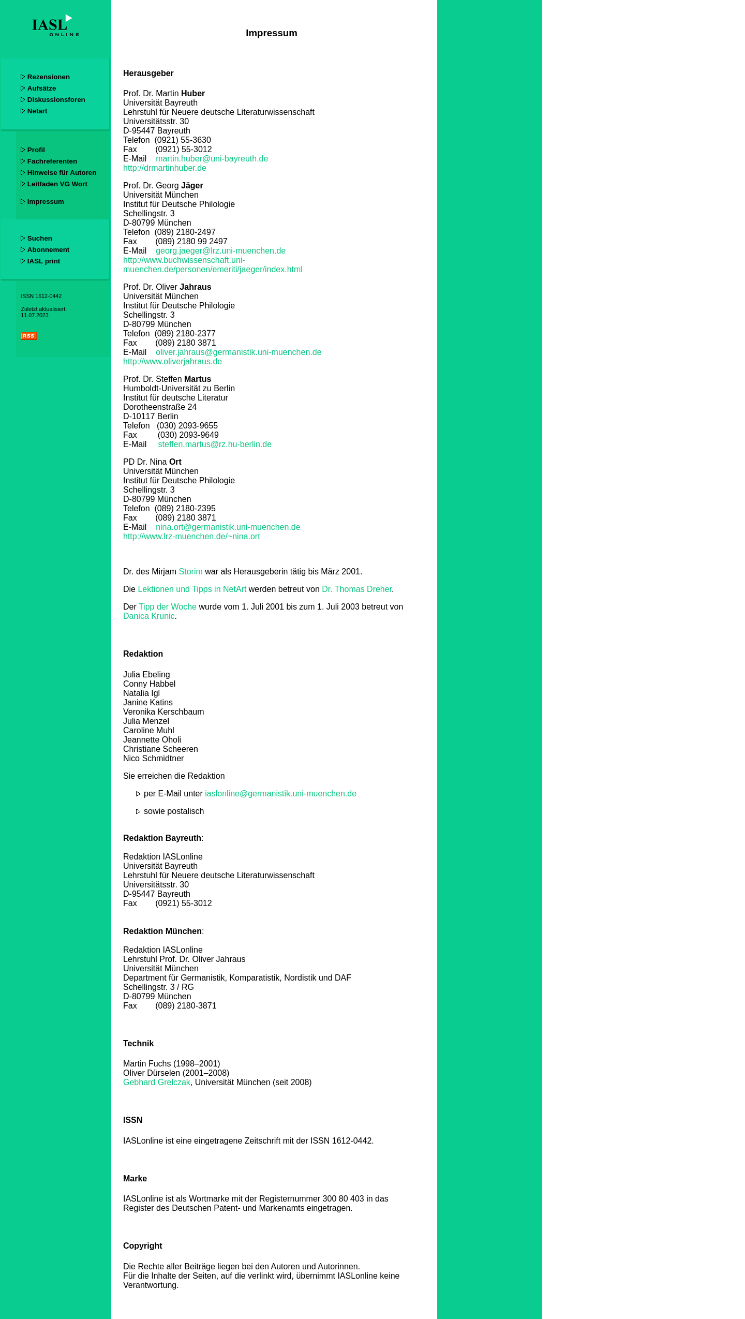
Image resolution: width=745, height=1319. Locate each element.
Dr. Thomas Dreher (357, 589)
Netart (37, 111)
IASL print (43, 261)
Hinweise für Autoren (62, 172)
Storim (191, 571)
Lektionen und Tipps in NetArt (192, 589)
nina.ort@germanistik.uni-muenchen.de (228, 527)
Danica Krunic (149, 616)
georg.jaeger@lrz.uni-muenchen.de (221, 250)
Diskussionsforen (56, 99)
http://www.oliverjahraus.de (172, 361)
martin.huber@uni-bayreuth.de (212, 158)
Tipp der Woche (168, 606)
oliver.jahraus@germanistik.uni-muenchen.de (238, 352)
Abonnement (48, 250)
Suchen (39, 238)
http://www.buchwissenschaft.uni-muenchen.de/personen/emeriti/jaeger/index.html (213, 265)
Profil (36, 150)
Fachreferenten (52, 161)
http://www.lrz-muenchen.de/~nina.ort (191, 536)
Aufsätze (41, 88)
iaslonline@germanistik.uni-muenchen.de (280, 793)
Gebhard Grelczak (156, 1082)
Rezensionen (48, 77)
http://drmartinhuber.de (164, 168)
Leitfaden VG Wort (57, 184)
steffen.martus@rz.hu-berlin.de (215, 444)
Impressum (45, 201)
